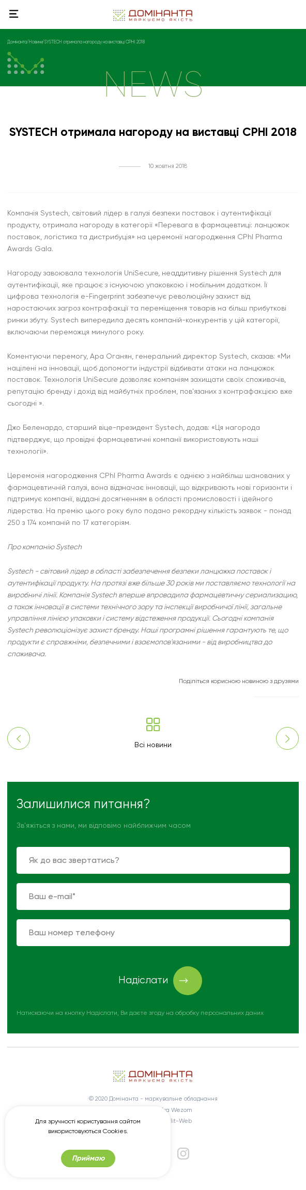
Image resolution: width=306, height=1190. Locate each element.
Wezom (181, 1110)
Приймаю (88, 1158)
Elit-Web (179, 1121)
